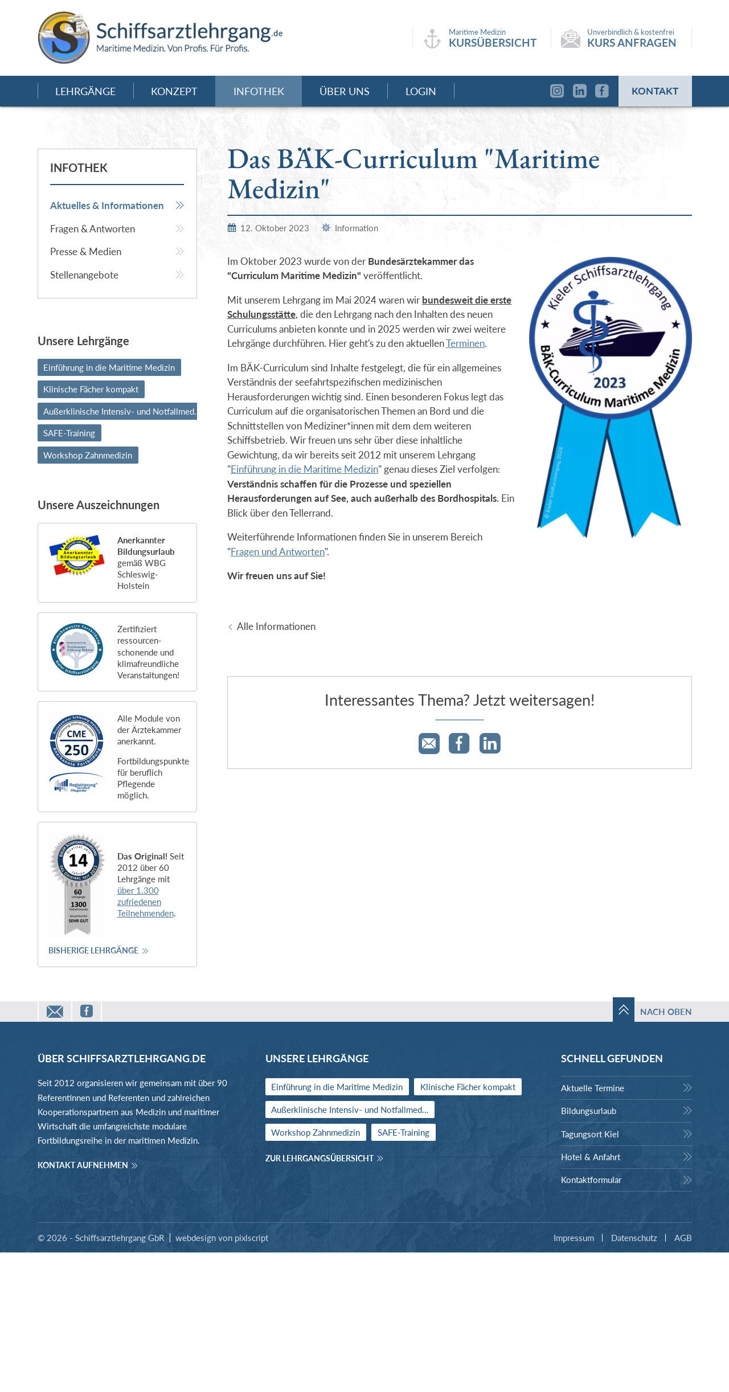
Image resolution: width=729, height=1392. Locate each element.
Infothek (79, 307)
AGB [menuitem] (683, 1377)
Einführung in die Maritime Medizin (304, 609)
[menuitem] (117, 345)
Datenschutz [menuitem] (634, 1377)
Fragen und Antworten (278, 691)
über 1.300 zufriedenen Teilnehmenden (145, 1041)
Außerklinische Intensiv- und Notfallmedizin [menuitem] (125, 551)
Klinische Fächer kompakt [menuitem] (90, 529)
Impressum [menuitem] (574, 1377)
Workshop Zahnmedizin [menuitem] (87, 594)
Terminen (465, 483)
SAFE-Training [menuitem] (69, 573)
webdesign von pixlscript (221, 1377)
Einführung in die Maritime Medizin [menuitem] (109, 507)
